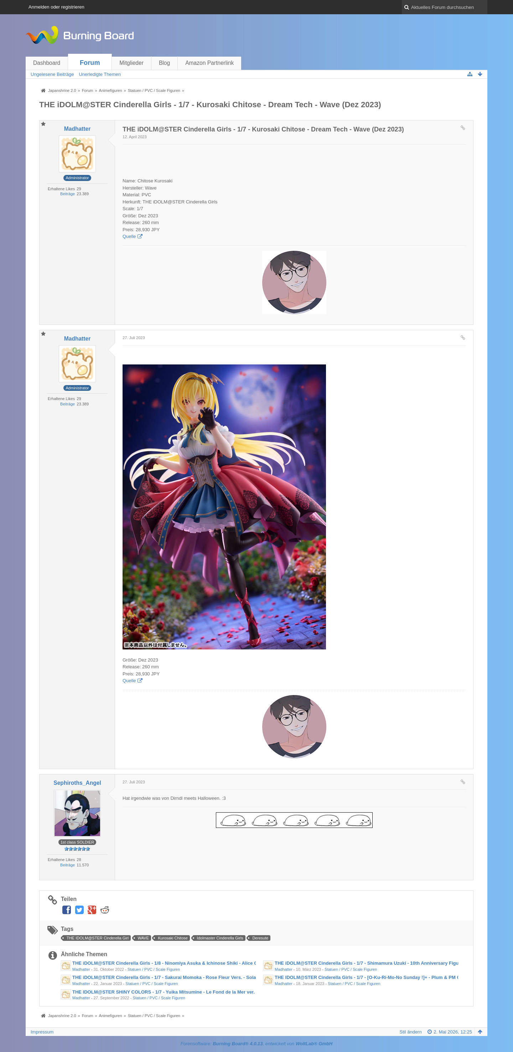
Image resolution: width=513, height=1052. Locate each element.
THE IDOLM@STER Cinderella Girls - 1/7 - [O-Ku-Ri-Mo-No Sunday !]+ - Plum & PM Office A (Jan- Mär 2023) (392, 977)
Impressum (42, 1032)
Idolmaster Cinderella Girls (220, 938)
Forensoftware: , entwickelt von (256, 1043)
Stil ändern (411, 1032)
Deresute (260, 938)
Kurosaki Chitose (173, 938)
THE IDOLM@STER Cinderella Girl (98, 938)
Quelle (129, 236)
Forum (90, 62)
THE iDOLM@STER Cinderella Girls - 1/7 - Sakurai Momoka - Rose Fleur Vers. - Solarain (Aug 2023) (180, 977)
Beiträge (67, 194)
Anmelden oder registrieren (56, 7)
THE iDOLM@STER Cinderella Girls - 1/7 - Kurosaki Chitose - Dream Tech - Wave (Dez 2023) (210, 104)
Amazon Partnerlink (209, 63)
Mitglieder (131, 63)
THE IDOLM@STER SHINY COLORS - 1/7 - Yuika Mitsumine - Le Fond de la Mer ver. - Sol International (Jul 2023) (195, 992)
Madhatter (81, 969)
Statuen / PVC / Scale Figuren (154, 969)
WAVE (143, 938)
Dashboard (46, 63)
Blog (164, 63)
